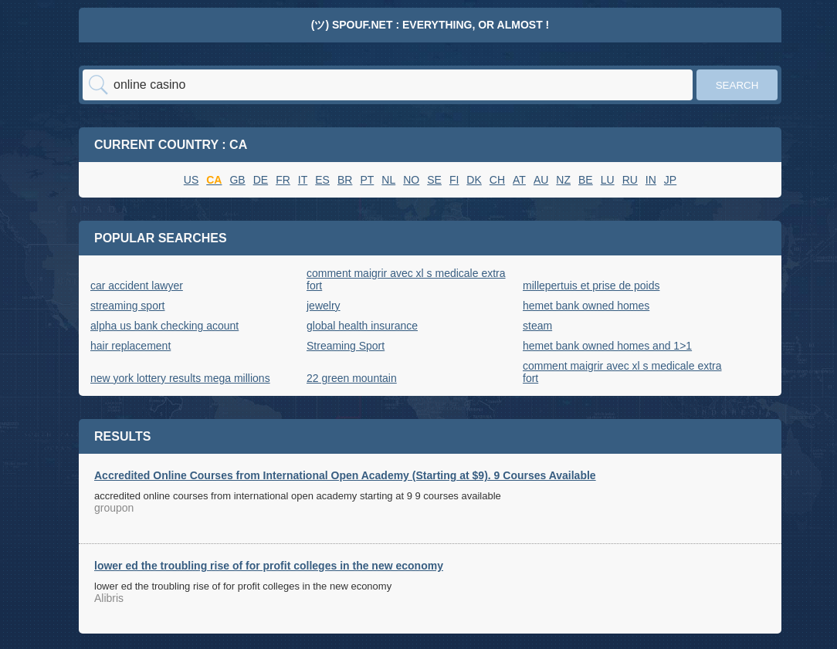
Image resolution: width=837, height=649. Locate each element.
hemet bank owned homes (586, 305)
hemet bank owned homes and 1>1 (607, 346)
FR (283, 180)
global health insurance (362, 325)
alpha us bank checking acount (164, 325)
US (191, 180)
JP (670, 180)
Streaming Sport (346, 346)
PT (367, 180)
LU (608, 180)
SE (434, 180)
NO (411, 180)
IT (302, 180)
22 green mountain (352, 378)
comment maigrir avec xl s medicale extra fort (406, 279)
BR (344, 180)
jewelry (324, 305)
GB (237, 180)
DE (260, 180)
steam (537, 325)
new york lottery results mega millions (180, 378)
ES (322, 180)
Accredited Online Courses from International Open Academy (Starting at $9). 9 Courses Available (345, 475)
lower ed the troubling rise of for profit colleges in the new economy (268, 565)
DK (473, 180)
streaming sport (127, 305)
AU (541, 180)
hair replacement (130, 346)
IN (651, 180)
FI (454, 180)
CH (497, 180)
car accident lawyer (136, 285)
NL (388, 180)
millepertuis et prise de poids (591, 285)
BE (585, 180)
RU (630, 180)
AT (519, 180)
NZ (563, 180)
